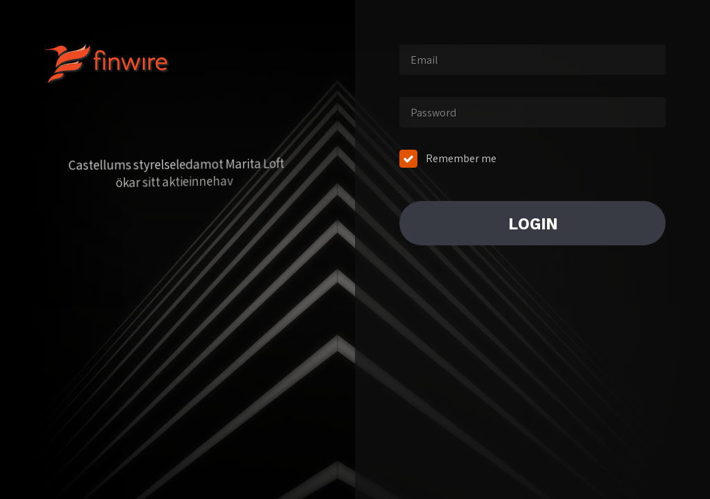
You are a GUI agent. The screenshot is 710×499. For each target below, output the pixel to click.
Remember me (461, 158)
